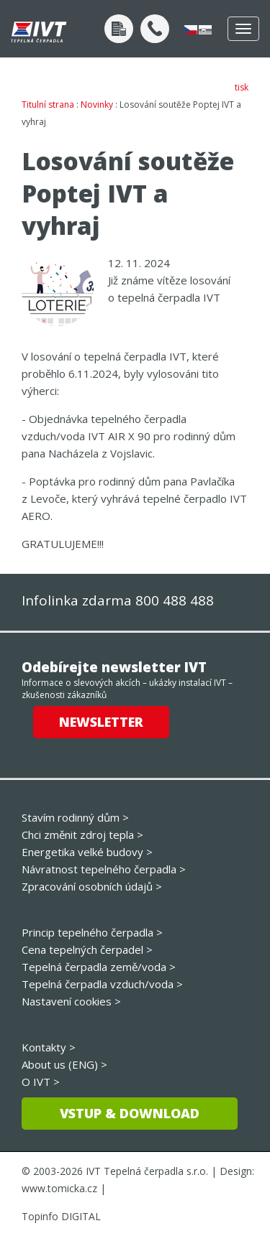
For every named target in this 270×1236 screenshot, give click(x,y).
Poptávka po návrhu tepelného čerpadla (118, 28)
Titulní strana (48, 104)
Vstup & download (129, 1113)
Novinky (97, 104)
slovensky (205, 29)
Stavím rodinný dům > (75, 817)
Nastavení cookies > (71, 1001)
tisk (241, 87)
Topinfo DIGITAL (61, 1216)
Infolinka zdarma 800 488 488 (118, 600)
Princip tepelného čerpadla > (92, 932)
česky (190, 29)
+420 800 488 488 (154, 28)
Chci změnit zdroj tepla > (82, 834)
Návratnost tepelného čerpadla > (104, 869)
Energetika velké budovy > (87, 852)
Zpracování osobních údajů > (92, 886)
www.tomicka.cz (59, 1188)
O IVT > (41, 1081)
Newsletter (101, 721)
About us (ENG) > (64, 1064)
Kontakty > (49, 1047)
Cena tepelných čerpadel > (87, 949)
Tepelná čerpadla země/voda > (99, 966)
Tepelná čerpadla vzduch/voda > (102, 984)
